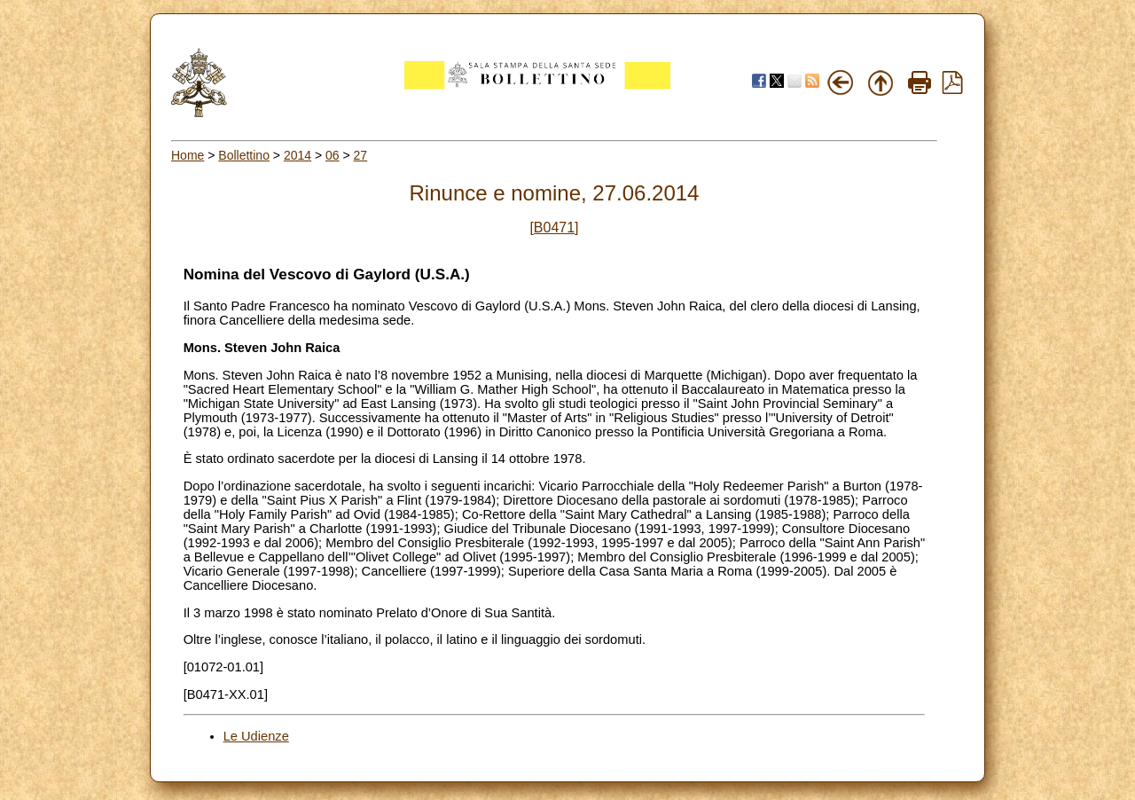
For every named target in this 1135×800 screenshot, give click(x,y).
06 (332, 155)
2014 (297, 155)
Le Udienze (256, 736)
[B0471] (553, 227)
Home (187, 155)
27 (361, 155)
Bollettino (244, 155)
